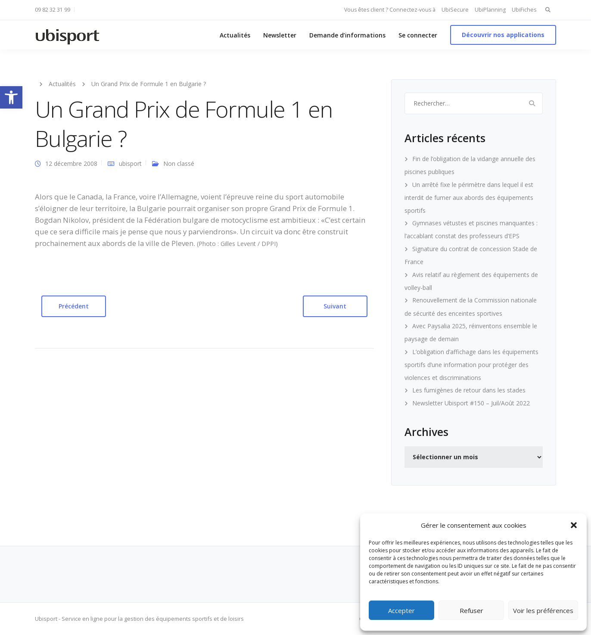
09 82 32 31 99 (52, 9)
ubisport (130, 163)
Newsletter (279, 35)
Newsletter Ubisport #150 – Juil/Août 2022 (471, 403)
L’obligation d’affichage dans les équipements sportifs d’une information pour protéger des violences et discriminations (471, 365)
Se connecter (417, 35)
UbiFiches (524, 9)
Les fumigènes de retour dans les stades (469, 390)
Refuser (471, 610)
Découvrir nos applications (503, 35)
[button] (11, 97)
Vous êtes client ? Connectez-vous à (389, 9)
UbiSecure (455, 9)
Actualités (235, 35)
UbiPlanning (490, 9)
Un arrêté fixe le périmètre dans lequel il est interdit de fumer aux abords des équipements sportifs (468, 198)
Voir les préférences (543, 610)
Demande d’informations (347, 35)
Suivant (334, 306)
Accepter (401, 610)
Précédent (74, 306)
